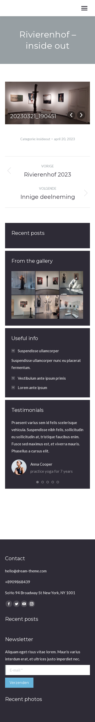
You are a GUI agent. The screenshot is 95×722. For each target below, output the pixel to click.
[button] (37, 482)
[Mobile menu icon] (84, 8)
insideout (43, 139)
